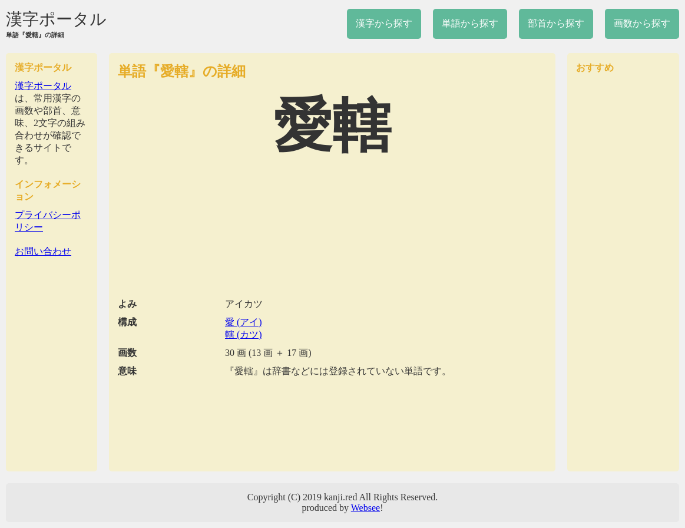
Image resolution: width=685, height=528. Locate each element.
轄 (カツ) (243, 334)
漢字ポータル (56, 19)
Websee (365, 508)
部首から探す (556, 23)
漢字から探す (384, 23)
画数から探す (642, 23)
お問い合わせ (43, 251)
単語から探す (470, 23)
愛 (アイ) (243, 322)
